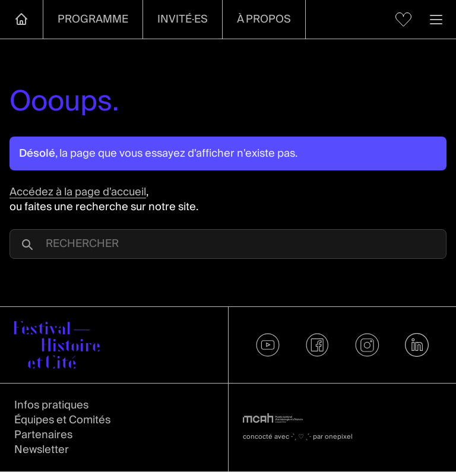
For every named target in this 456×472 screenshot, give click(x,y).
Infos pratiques (51, 405)
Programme (93, 19)
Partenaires (43, 435)
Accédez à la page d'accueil (78, 192)
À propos (264, 19)
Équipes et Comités (62, 420)
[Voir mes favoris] (403, 19)
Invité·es (182, 19)
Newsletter (41, 450)
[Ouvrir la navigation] (436, 19)
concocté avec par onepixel (298, 436)
